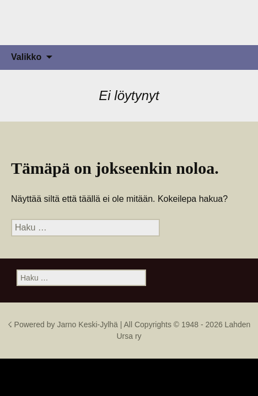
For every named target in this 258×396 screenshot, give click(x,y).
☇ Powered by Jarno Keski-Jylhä (64, 324)
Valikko (26, 57)
